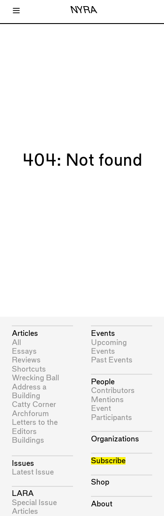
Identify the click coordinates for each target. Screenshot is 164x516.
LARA (23, 493)
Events (103, 333)
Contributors (113, 390)
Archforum (30, 413)
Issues (23, 463)
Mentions (107, 399)
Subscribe (108, 461)
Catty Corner (34, 404)
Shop (100, 482)
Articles (25, 333)
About (101, 504)
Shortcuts (29, 369)
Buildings (28, 440)
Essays (24, 351)
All (16, 342)
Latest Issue (33, 472)
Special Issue (34, 502)
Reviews (26, 360)
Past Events (112, 360)
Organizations (115, 439)
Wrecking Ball (35, 378)
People (103, 382)
